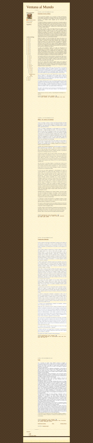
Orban (62, 336)
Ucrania (44, 216)
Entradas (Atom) (46, 426)
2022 (28, 53)
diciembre (30, 76)
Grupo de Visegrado (55, 336)
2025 (28, 78)
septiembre (30, 65)
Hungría (59, 336)
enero (29, 55)
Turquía (64, 96)
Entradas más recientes (42, 423)
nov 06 (30, 69)
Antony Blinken (49, 420)
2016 (28, 45)
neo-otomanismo (57, 96)
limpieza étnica (52, 96)
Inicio (53, 423)
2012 (28, 40)
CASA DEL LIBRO (32, 435)
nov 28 (30, 72)
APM (30, 433)
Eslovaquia (42, 336)
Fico (50, 336)
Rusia (61, 96)
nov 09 (30, 70)
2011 (28, 39)
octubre (30, 66)
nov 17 (30, 71)
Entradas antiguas (63, 423)
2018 (28, 48)
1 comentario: (53, 335)
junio (29, 61)
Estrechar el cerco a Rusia (44, 13)
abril (29, 59)
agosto (30, 64)
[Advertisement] (52, 108)
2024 (28, 77)
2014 (28, 43)
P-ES (30, 434)
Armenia (42, 96)
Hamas (59, 420)
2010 (28, 38)
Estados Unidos (47, 336)
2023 (28, 54)
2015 (28, 44)
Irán (48, 96)
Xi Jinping (47, 216)
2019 (28, 49)
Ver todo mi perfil (29, 22)
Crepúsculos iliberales (43, 239)
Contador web (28, 431)
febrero (30, 56)
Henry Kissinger (63, 420)
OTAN (65, 336)
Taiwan (41, 216)
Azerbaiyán (45, 96)
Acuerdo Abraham (43, 420)
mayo (29, 60)
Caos (39, 359)
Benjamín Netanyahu (55, 420)
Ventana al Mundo (40, 7)
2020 (28, 50)
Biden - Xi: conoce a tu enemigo (46, 119)
